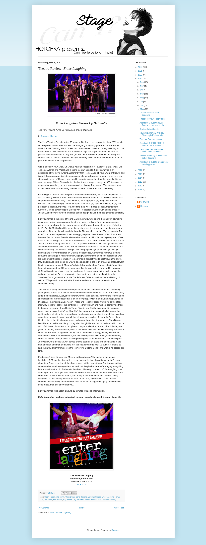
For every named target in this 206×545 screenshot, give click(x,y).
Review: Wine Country (149, 129)
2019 (140, 79)
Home (81, 508)
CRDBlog (144, 202)
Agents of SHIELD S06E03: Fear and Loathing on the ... (152, 124)
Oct (142, 90)
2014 (140, 178)
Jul (141, 101)
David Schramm (94, 497)
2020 (140, 75)
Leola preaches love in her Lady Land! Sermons (151, 150)
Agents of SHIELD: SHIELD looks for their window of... (152, 144)
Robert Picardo (91, 500)
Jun (142, 105)
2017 (140, 170)
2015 (140, 174)
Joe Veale (48, 500)
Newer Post (44, 508)
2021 (140, 71)
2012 (140, 186)
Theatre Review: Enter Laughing (149, 114)
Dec (142, 82)
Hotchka (144, 206)
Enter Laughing (108, 497)
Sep (142, 94)
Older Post (119, 508)
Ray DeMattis (78, 500)
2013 (140, 182)
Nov (142, 86)
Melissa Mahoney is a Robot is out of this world (153, 157)
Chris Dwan (70, 497)
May (142, 109)
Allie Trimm (60, 497)
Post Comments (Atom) (60, 512)
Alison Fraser (49, 497)
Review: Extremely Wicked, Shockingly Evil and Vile (151, 134)
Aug (142, 97)
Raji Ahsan (67, 500)
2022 (140, 67)
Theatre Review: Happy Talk (151, 119)
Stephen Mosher (49, 136)
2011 (140, 189)
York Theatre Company (107, 500)
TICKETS (81, 484)
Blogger (115, 530)
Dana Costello (81, 497)
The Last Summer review (150, 139)
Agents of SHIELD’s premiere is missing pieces (153, 163)
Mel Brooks (57, 500)
